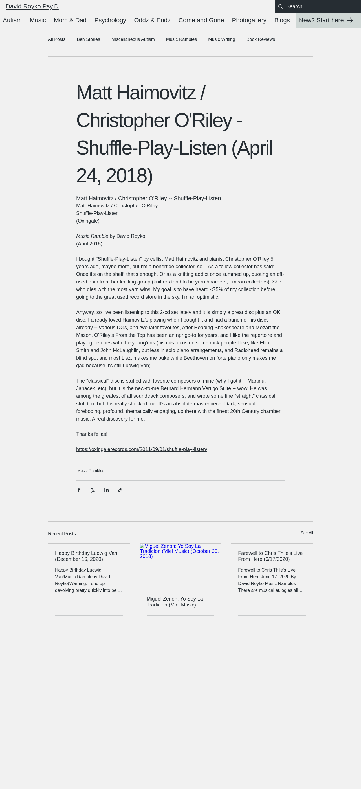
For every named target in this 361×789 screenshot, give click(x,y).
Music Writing (221, 39)
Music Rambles (181, 39)
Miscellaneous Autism (133, 39)
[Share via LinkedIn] (106, 490)
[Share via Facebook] (79, 490)
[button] (13, 20)
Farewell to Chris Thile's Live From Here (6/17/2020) (270, 556)
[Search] (317, 6)
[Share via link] (120, 490)
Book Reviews (260, 39)
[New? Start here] (328, 20)
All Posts (56, 39)
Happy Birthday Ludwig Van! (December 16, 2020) (87, 556)
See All (307, 533)
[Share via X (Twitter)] (92, 490)
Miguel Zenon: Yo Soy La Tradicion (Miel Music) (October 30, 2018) (175, 602)
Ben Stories (88, 39)
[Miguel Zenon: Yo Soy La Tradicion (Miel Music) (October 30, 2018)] (180, 566)
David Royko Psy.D (32, 6)
